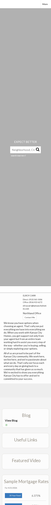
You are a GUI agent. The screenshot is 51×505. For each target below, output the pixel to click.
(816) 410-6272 (35, 302)
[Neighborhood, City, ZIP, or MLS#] (25, 149)
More (45, 4)
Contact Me (30, 317)
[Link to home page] (4, 4)
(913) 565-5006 (35, 299)
